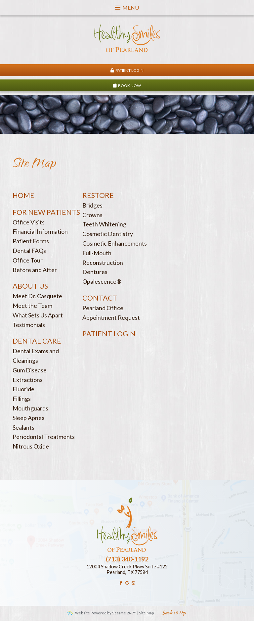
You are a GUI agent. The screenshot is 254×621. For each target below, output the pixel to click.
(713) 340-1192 (127, 559)
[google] (127, 583)
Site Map (146, 613)
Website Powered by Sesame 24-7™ (102, 613)
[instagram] (133, 583)
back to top (174, 613)
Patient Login (127, 70)
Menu (127, 7)
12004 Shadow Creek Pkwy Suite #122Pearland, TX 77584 (127, 569)
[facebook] (120, 583)
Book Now (127, 85)
